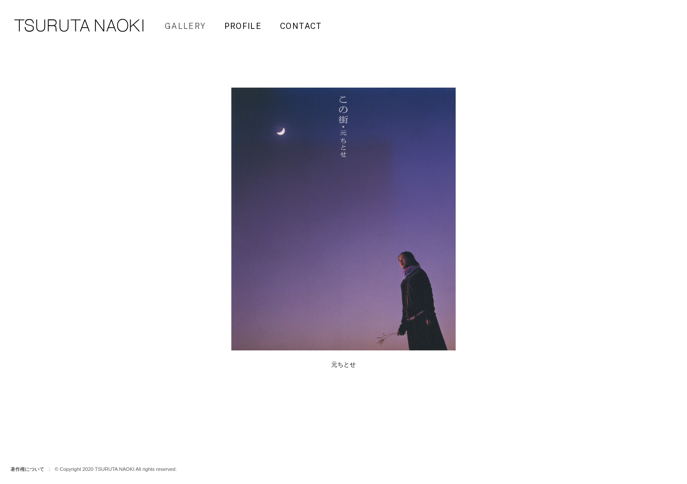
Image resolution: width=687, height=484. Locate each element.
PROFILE (243, 26)
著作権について (27, 469)
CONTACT (301, 26)
